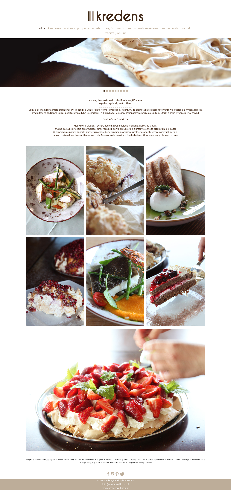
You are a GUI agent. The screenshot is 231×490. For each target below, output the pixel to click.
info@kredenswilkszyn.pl (115, 484)
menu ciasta (170, 28)
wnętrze (97, 28)
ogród (110, 28)
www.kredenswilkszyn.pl (115, 488)
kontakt (187, 28)
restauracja (71, 28)
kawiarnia (54, 28)
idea (42, 28)
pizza (85, 28)
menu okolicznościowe (143, 28)
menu (121, 28)
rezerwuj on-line (115, 33)
